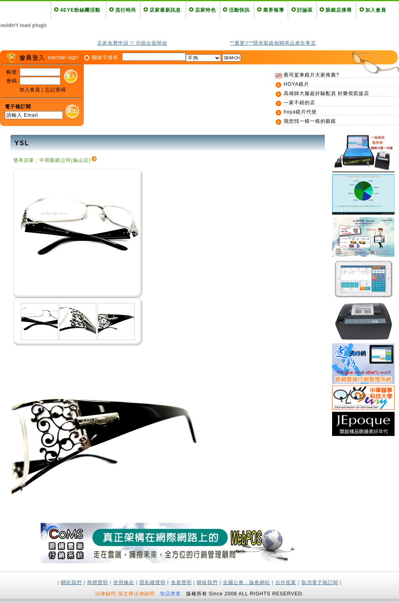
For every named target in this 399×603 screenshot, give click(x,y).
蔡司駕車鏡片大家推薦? (311, 75)
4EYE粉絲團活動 (80, 10)
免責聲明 (181, 582)
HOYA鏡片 (296, 84)
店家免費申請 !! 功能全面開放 (132, 43)
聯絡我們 (207, 582)
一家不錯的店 (299, 102)
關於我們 (71, 582)
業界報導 (273, 10)
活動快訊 (239, 10)
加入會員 (375, 10)
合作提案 (285, 582)
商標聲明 (97, 582)
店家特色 (205, 10)
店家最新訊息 (165, 10)
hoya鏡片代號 (300, 112)
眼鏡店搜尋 (339, 10)
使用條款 (123, 582)
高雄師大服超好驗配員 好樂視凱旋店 (326, 93)
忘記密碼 (55, 90)
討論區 (305, 10)
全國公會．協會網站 (246, 582)
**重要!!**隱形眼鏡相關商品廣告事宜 (273, 43)
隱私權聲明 (152, 582)
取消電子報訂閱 (319, 582)
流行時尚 (125, 10)
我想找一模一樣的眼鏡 (310, 121)
